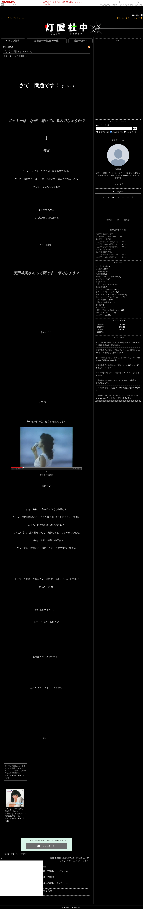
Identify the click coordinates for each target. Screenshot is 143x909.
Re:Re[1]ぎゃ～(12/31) (114, 365)
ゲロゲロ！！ (101, 279)
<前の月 (109, 220)
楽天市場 (138, 5)
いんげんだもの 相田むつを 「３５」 (111, 254)
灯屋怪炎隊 (100, 274)
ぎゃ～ (108, 388)
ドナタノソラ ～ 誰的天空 (107, 277)
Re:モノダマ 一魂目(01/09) (118, 343)
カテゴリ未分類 (102, 266)
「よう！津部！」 (20, 56)
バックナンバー (118, 321)
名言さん (99, 282)
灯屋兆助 (99, 350)
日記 (10, 18)
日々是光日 (100, 269)
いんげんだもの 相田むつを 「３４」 (111, 257)
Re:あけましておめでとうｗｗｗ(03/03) (120, 350)
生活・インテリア (11, 5)
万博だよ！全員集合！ (104, 302)
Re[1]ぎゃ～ (110, 373)
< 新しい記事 (13, 40)
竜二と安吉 (100, 287)
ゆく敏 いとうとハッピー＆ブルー (109, 237)
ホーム (3, 18)
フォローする (118, 184)
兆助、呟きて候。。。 (104, 313)
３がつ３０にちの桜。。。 (106, 249)
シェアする (21, 854)
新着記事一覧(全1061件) (46, 40)
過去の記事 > (80, 40)
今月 (118, 220)
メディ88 (99, 373)
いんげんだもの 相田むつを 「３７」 (111, 244)
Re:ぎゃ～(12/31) (112, 380)
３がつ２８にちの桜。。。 (106, 252)
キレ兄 (98, 305)
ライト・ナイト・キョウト (106, 292)
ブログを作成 (128, 5)
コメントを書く (81, 860)
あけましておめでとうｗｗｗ (116, 358)
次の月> (127, 220)
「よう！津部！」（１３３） (18, 51)
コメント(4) (62, 871)
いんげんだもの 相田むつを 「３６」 (111, 247)
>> (108, 5)
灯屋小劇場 (100, 271)
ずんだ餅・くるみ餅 (103, 239)
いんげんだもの (102, 315)
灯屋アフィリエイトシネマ (106, 284)
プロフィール (18, 18)
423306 (136, 15)
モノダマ (99, 307)
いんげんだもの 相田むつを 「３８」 (111, 242)
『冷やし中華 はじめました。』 (108, 310)
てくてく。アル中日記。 (105, 289)
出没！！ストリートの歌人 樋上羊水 (110, 295)
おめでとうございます (104, 234)
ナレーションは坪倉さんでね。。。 (109, 297)
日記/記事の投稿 (118, 230)
